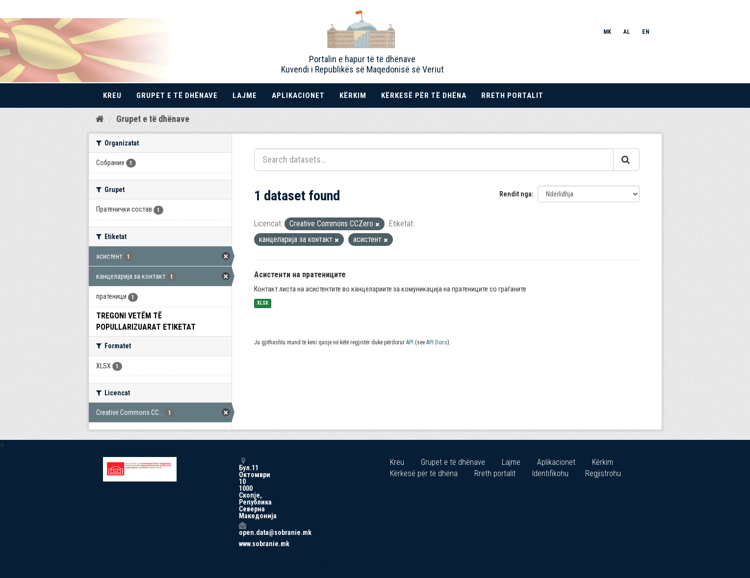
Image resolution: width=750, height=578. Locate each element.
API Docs (436, 342)
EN (645, 31)
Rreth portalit (512, 95)
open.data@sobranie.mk (242, 529)
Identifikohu (550, 473)
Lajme (245, 95)
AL (626, 31)
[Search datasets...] (434, 159)
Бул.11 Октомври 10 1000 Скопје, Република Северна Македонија (242, 488)
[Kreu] (100, 119)
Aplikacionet (298, 95)
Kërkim (352, 95)
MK (607, 31)
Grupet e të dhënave (177, 95)
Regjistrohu (603, 473)
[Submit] (626, 159)
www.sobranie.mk (242, 543)
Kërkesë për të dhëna (423, 95)
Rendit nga (515, 194)
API (410, 342)
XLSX (262, 303)
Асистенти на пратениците (300, 274)
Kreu (112, 95)
